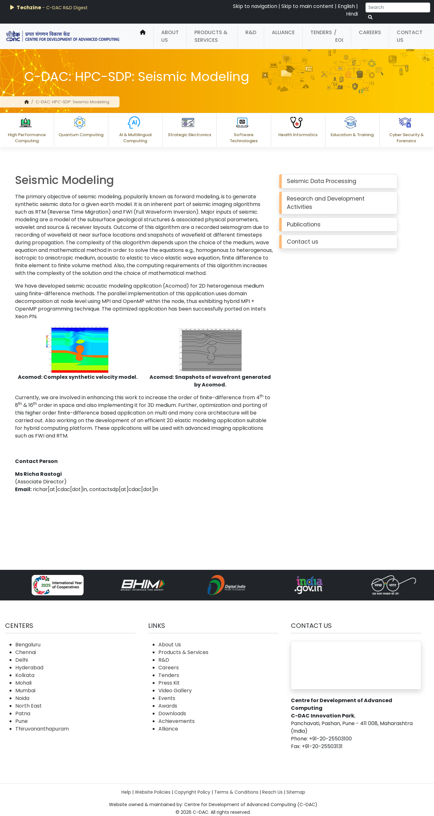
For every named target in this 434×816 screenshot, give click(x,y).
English (346, 6)
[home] (142, 36)
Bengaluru (27, 644)
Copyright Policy (192, 792)
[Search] (397, 7)
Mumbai (25, 690)
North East (28, 705)
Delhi (21, 660)
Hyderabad (29, 667)
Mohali (23, 683)
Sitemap (295, 792)
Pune (21, 721)
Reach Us (272, 792)
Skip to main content (307, 6)
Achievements (176, 721)
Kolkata (24, 675)
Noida (22, 698)
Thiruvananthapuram (42, 728)
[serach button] (370, 17)
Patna (22, 713)
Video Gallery (175, 690)
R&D (250, 32)
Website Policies (152, 792)
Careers (370, 32)
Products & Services (211, 36)
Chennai (25, 652)
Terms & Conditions (236, 792)
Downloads (172, 713)
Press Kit (169, 683)
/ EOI (338, 36)
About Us (170, 36)
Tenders (321, 32)
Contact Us (410, 36)
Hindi (352, 14)
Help (126, 792)
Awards (167, 705)
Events (166, 698)
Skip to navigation (255, 6)
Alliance (283, 32)
